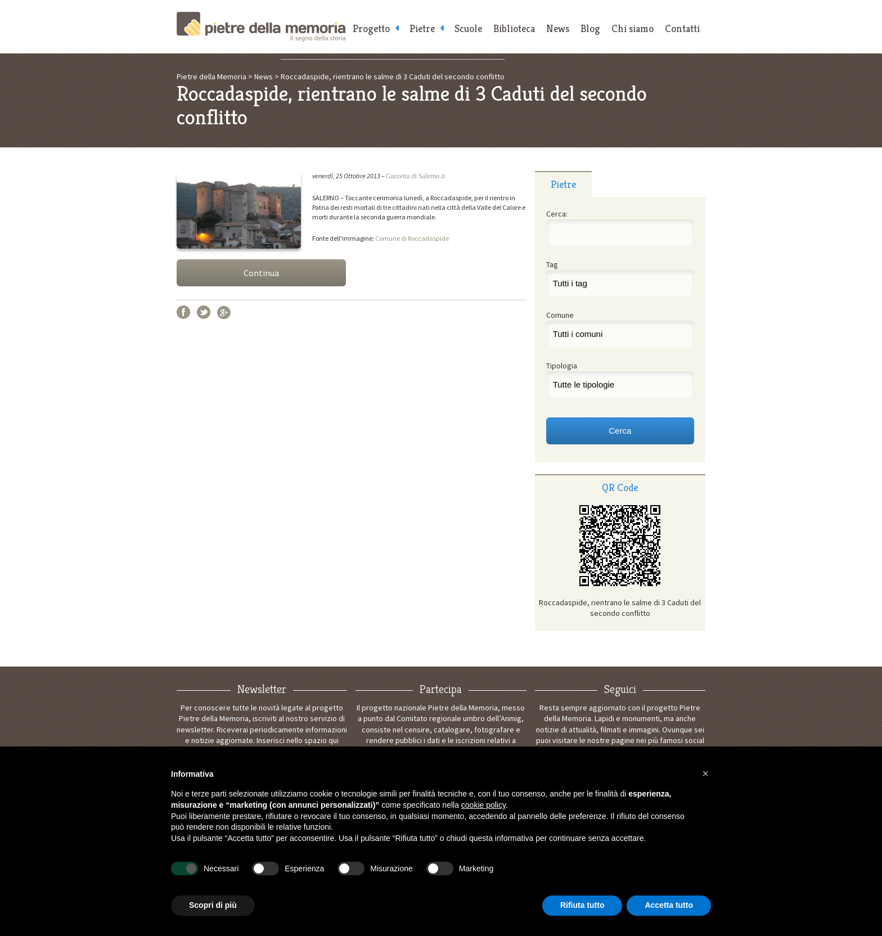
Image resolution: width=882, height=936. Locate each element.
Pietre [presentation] (563, 184)
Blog (590, 28)
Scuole (468, 28)
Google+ (224, 312)
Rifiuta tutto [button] (582, 905)
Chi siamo (632, 28)
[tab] (563, 184)
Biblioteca (514, 28)
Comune (560, 315)
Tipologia (561, 366)
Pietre (422, 28)
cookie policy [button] (483, 804)
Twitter (203, 312)
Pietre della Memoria (261, 27)
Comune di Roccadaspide (412, 238)
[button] (705, 773)
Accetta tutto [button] (669, 905)
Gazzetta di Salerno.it (416, 176)
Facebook (183, 312)
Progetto (371, 28)
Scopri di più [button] (213, 905)
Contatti (682, 28)
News (557, 28)
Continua (261, 272)
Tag (552, 264)
